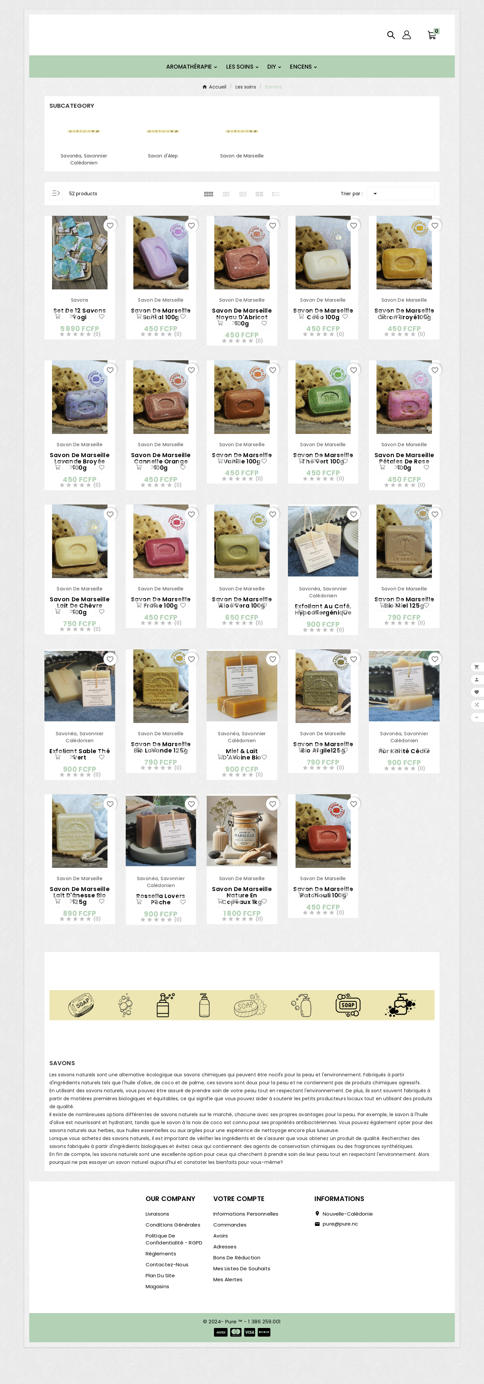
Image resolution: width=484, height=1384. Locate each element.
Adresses (225, 1273)
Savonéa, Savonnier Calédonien (84, 172)
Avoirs (220, 1262)
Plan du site (160, 1302)
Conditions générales (173, 1251)
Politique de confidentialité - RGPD (174, 1266)
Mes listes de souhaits (241, 1295)
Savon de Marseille (242, 168)
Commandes (229, 1251)
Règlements (161, 1280)
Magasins (157, 1313)
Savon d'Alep (163, 168)
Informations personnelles (246, 1240)
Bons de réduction (237, 1284)
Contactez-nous (167, 1291)
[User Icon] (406, 41)
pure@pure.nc (340, 1250)
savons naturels (104, 1117)
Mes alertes (228, 1306)
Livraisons (158, 1240)
